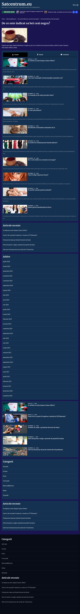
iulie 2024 (6, 295)
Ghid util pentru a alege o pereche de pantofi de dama (19, 245)
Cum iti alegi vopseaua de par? (38, 175)
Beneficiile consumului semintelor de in (41, 127)
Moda (4, 490)
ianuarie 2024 (7, 324)
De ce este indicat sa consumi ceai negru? (42, 160)
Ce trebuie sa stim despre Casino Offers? (30, 12)
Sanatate (5, 495)
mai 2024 (6, 305)
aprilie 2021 (6, 376)
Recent (40, 55)
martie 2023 (6, 348)
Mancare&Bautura (8, 486)
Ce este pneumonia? (35, 110)
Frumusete (6, 481)
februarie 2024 (7, 319)
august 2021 (7, 367)
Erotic (4, 476)
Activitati (5, 466)
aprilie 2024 (6, 309)
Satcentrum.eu (17, 4)
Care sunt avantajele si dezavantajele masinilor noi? (45, 78)
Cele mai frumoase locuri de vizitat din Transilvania (18, 249)
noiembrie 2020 (7, 396)
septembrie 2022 (8, 362)
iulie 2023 (6, 338)
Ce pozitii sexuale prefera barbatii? (40, 190)
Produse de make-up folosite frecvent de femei (17, 240)
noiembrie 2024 (7, 276)
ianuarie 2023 (7, 352)
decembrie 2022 (8, 357)
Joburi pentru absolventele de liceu (40, 207)
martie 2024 (6, 314)
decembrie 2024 (8, 271)
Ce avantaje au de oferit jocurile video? (41, 95)
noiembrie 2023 (7, 328)
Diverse (5, 471)
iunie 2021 (6, 372)
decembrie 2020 (8, 391)
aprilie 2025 (6, 261)
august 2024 (7, 290)
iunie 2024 (6, 300)
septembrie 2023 (8, 333)
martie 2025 (6, 266)
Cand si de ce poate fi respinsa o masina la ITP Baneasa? (60, 12)
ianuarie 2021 (7, 386)
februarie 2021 (7, 381)
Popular (15, 55)
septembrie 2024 (8, 285)
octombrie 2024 (7, 281)
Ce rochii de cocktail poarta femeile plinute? (43, 142)
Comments (65, 55)
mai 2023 (6, 343)
